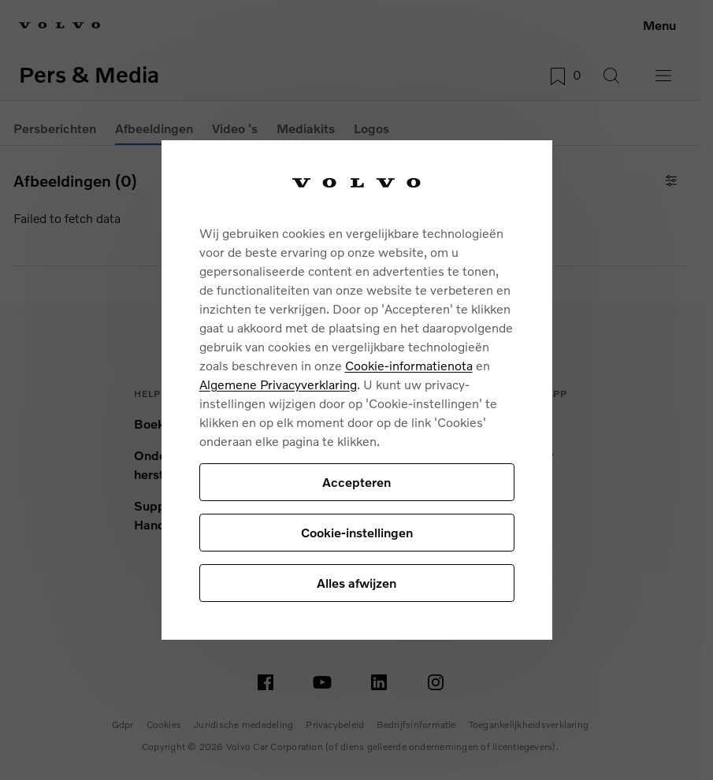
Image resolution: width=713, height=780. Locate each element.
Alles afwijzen (356, 582)
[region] (357, 390)
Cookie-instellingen (357, 532)
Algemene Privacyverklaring (278, 384)
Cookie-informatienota (409, 365)
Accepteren (356, 481)
